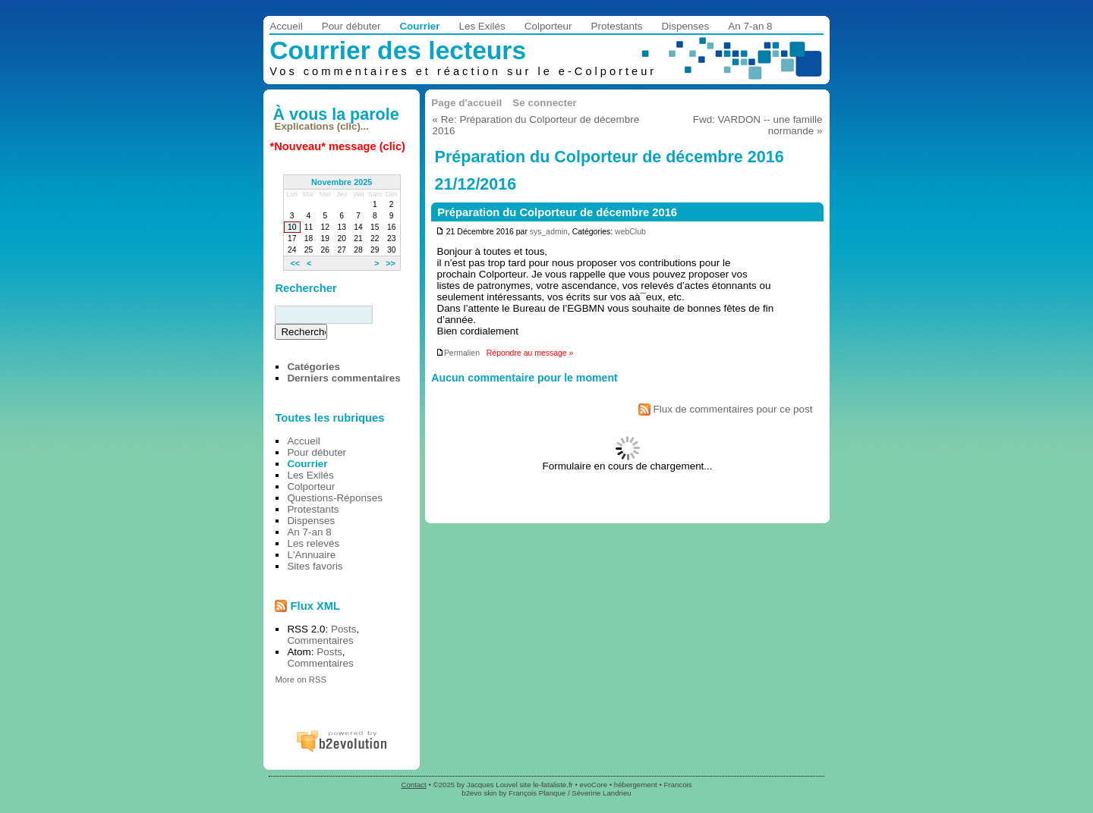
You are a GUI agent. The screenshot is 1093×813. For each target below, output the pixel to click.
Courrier (419, 26)
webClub (630, 232)
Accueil (285, 26)
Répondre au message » (530, 353)
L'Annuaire (311, 554)
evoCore (594, 784)
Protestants (617, 26)
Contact (414, 784)
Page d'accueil (466, 102)
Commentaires (320, 640)
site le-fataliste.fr (545, 784)
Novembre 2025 (341, 182)
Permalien (458, 353)
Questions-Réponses (335, 498)
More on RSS (300, 679)
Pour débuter (351, 26)
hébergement (635, 784)
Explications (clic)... (322, 126)
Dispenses (686, 26)
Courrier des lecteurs (397, 50)
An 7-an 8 (750, 26)
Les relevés (313, 543)
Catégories (313, 366)
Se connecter (544, 102)
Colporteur (548, 26)
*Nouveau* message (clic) (337, 146)
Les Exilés (481, 26)
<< (295, 263)
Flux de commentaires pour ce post (725, 409)
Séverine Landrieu (601, 793)
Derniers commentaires (343, 378)
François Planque (537, 793)
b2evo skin (478, 793)
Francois (677, 784)
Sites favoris (314, 566)
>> (390, 263)
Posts (344, 629)
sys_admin (549, 232)
